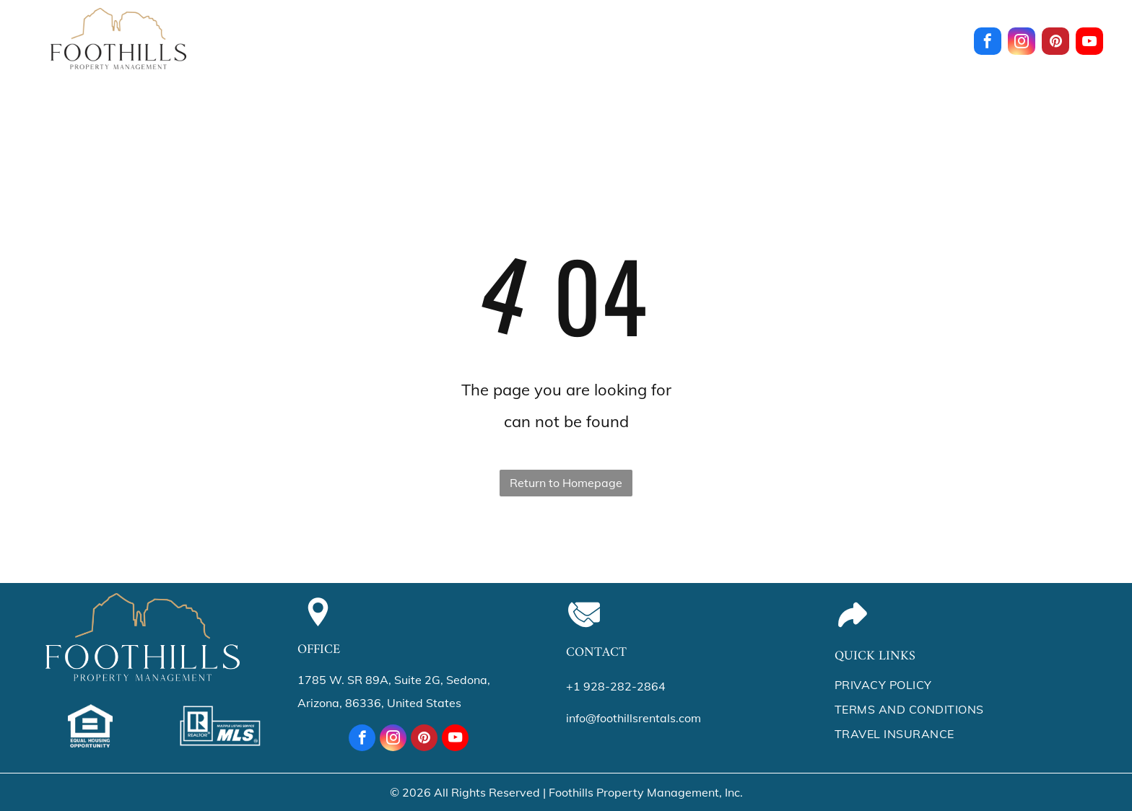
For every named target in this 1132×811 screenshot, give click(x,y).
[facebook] (987, 42)
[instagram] (1021, 42)
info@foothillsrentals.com (633, 718)
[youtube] (1089, 42)
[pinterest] (1055, 42)
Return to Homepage (566, 482)
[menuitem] (296, 34)
